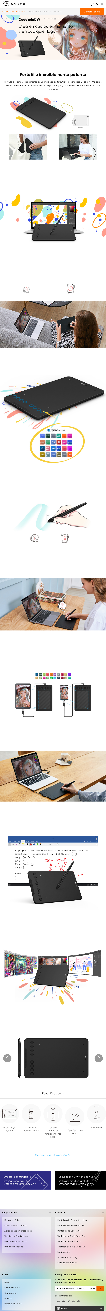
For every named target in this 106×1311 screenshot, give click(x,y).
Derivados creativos (67, 1262)
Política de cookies (13, 1246)
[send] (100, 1288)
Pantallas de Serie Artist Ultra (72, 1220)
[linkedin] (73, 1301)
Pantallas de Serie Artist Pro (71, 1225)
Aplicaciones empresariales (18, 1231)
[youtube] (78, 1301)
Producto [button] (79, 1212)
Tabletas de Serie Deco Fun (71, 1246)
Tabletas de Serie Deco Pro (71, 1236)
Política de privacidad (15, 1241)
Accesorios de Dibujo (67, 1257)
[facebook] (58, 1301)
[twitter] (68, 1301)
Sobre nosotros (12, 1287)
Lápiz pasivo (63, 1252)
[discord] (63, 1301)
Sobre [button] (26, 1275)
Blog (6, 1282)
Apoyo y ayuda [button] (26, 1212)
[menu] (101, 4)
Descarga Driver (12, 1220)
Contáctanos (11, 1293)
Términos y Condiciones (16, 1236)
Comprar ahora (92, 11)
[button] (92, 4)
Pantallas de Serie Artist (69, 1231)
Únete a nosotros (13, 1303)
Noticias (8, 1298)
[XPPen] (14, 4)
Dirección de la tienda (15, 1225)
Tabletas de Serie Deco (69, 1241)
